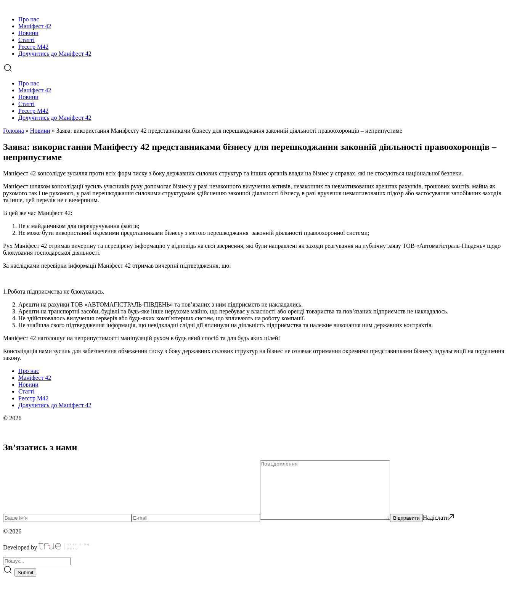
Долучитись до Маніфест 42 (55, 53)
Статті (26, 40)
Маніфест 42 (34, 26)
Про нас (28, 19)
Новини (28, 33)
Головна (13, 130)
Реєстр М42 (33, 46)
